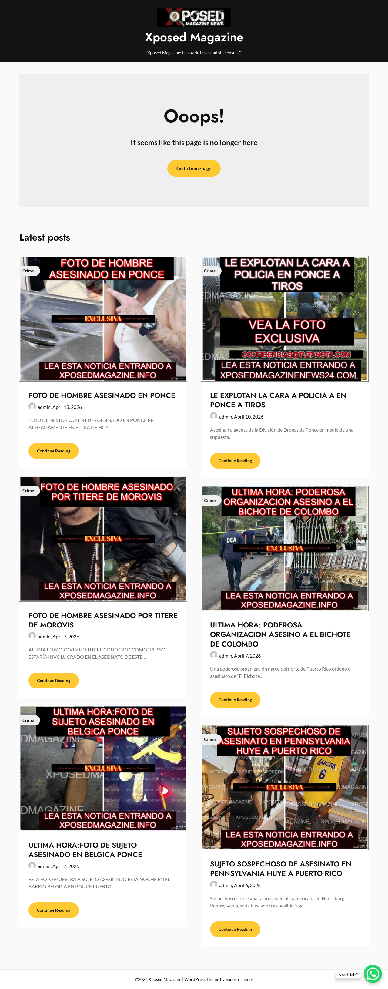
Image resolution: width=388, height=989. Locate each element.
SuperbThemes (239, 979)
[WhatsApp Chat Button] (373, 974)
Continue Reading (53, 450)
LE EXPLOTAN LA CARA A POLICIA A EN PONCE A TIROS (278, 400)
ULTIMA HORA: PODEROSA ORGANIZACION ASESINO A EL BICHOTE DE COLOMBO (280, 634)
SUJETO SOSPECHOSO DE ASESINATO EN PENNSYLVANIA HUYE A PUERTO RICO (281, 869)
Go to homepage (194, 168)
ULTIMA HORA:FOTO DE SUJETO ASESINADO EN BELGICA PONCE (85, 850)
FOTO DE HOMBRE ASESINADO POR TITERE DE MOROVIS (103, 620)
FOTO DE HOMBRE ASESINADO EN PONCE (101, 395)
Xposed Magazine (194, 37)
